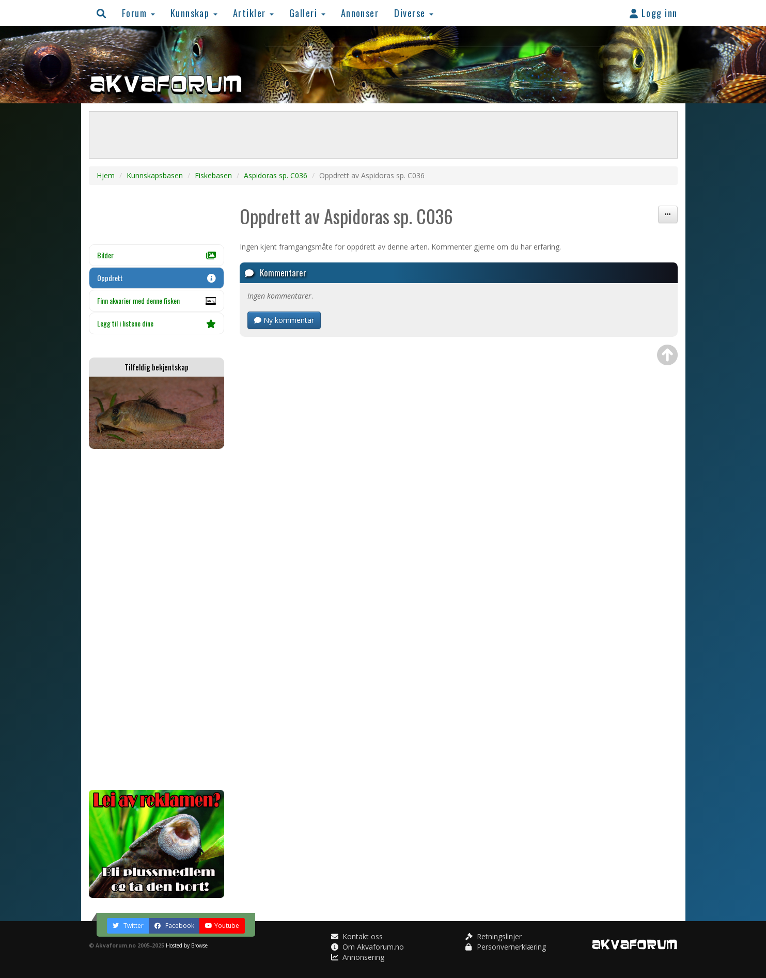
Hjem (106, 175)
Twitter (128, 925)
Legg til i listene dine (156, 323)
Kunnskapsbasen (155, 175)
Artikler (253, 13)
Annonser (360, 13)
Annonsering (357, 957)
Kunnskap (193, 13)
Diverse (413, 13)
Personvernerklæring (505, 947)
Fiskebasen (213, 175)
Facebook (174, 925)
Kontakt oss (357, 936)
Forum (138, 13)
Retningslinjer (493, 936)
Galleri (307, 13)
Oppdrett (156, 277)
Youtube (222, 925)
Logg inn (654, 13)
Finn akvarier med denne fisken (156, 303)
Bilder (156, 255)
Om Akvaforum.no (367, 947)
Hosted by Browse (187, 945)
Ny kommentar (284, 320)
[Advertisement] (157, 619)
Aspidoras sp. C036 (275, 175)
